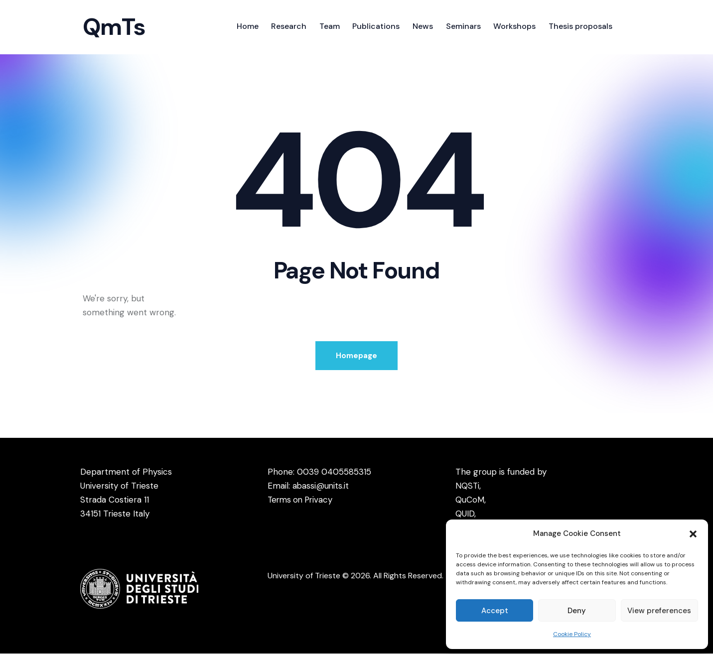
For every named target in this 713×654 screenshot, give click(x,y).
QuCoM (469, 500)
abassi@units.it (321, 486)
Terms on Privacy (302, 500)
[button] (693, 534)
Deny (577, 611)
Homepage (356, 356)
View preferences (659, 611)
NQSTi (467, 486)
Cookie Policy (572, 634)
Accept (494, 611)
